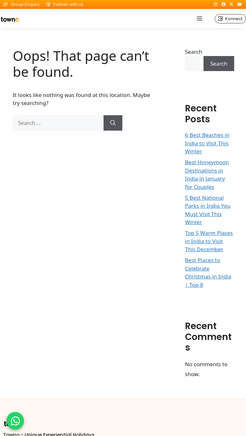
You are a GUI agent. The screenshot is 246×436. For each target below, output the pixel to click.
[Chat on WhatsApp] (15, 421)
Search (193, 51)
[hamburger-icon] (199, 19)
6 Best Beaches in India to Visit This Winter (207, 143)
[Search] (113, 123)
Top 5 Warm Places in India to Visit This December (209, 241)
